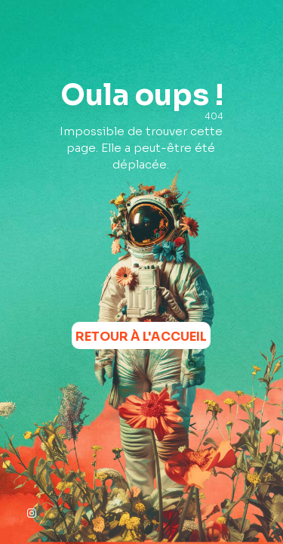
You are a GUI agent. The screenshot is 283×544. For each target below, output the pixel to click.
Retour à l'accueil (141, 337)
